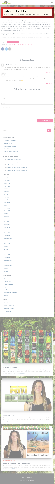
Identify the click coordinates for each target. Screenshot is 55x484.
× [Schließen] (52, 8)
